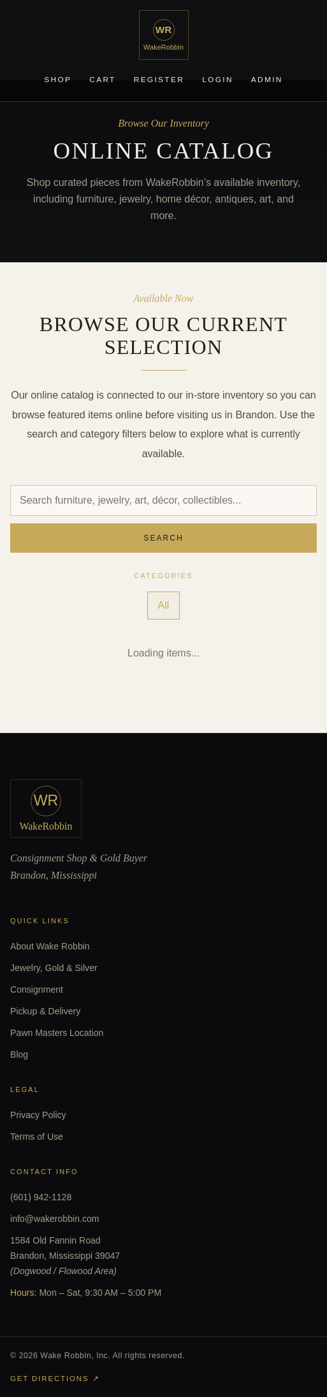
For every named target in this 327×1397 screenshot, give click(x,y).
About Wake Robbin (50, 946)
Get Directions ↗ (54, 1378)
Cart (102, 79)
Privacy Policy (38, 1115)
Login (217, 79)
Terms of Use (36, 1136)
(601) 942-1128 (40, 1197)
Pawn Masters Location (56, 1033)
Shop (57, 79)
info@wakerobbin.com (54, 1219)
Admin (267, 79)
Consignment (36, 989)
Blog (19, 1054)
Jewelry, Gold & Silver (54, 968)
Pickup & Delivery (45, 1011)
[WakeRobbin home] (164, 35)
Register (159, 79)
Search (163, 538)
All (164, 605)
